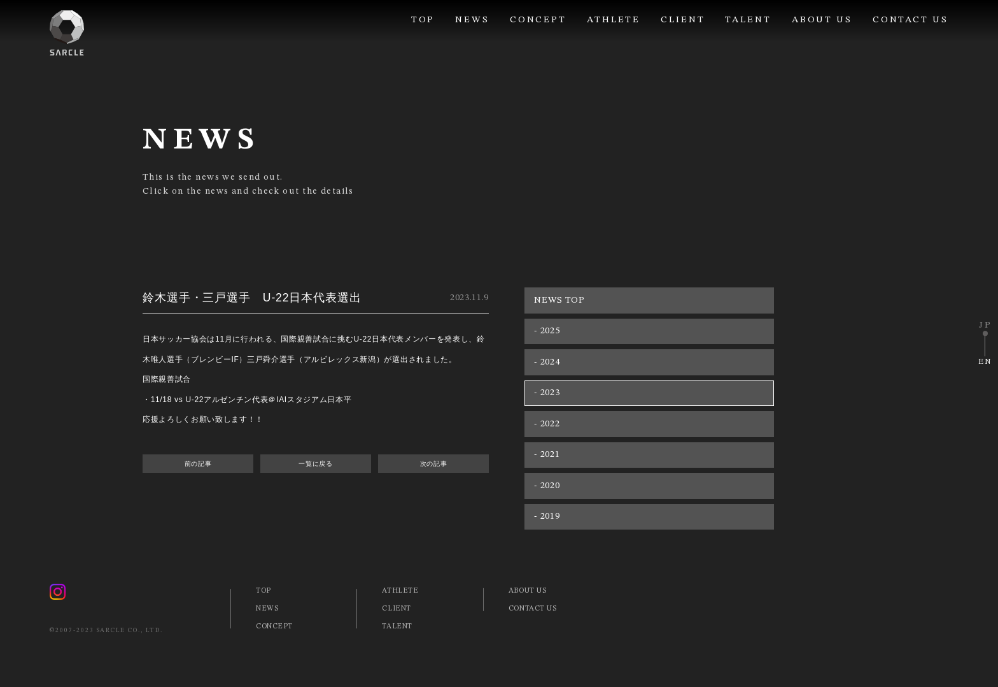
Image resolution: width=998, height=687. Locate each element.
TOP (423, 19)
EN (985, 362)
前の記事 (198, 463)
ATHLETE (613, 19)
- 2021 (546, 454)
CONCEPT (538, 19)
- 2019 (546, 516)
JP (985, 325)
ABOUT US (822, 19)
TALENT (748, 19)
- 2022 (546, 423)
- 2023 (546, 392)
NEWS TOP (559, 300)
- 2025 (546, 330)
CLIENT (683, 19)
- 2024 (546, 362)
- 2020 (546, 485)
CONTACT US (910, 19)
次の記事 (433, 463)
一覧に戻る (315, 463)
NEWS (472, 19)
